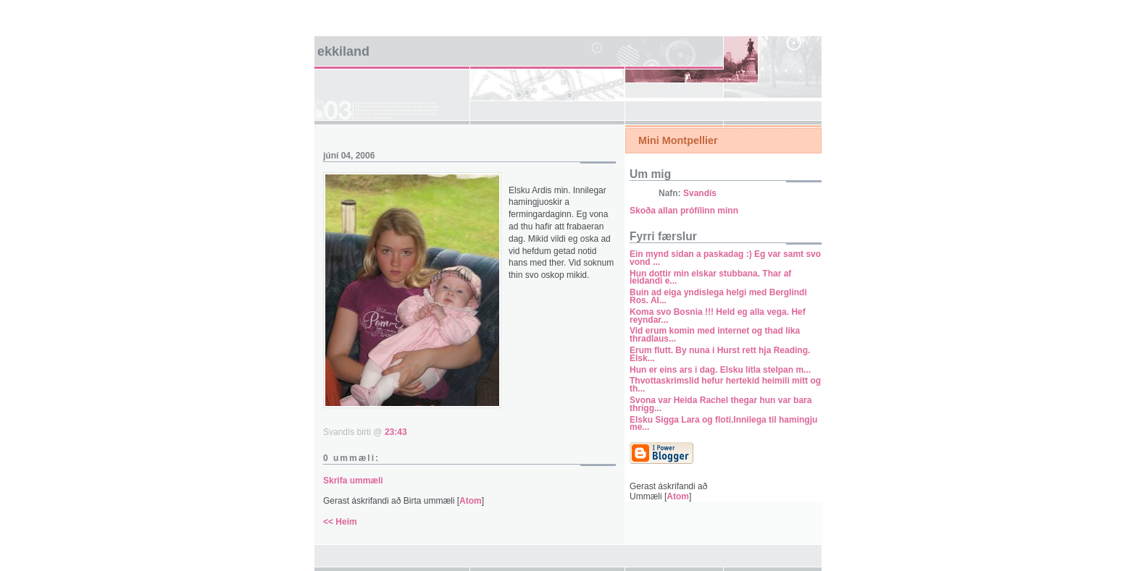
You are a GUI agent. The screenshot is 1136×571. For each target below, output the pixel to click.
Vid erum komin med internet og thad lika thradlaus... (715, 335)
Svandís (700, 193)
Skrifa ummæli (353, 480)
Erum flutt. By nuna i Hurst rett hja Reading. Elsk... (720, 354)
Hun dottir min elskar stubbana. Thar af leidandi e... (710, 277)
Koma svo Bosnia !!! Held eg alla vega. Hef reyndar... (718, 316)
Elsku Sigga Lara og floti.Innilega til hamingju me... (723, 424)
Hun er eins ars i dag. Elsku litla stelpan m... (720, 370)
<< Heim (340, 522)
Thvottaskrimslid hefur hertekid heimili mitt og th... (725, 385)
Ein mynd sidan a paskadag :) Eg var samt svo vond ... (725, 258)
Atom (470, 501)
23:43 (396, 432)
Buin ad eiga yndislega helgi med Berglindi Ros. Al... (718, 296)
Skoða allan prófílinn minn (684, 211)
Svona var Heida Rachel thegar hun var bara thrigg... (720, 404)
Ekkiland (343, 51)
